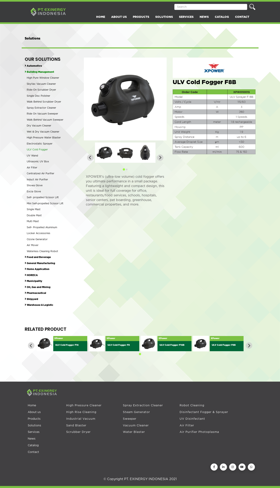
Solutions (34, 425)
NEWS (204, 17)
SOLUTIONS (164, 17)
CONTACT (242, 17)
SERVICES (186, 17)
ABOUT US (119, 17)
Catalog (33, 445)
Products (34, 419)
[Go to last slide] (31, 345)
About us (34, 412)
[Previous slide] (90, 157)
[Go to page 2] (126, 169)
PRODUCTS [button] (141, 17)
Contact (33, 452)
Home (32, 405)
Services (33, 432)
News (31, 439)
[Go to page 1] (124, 169)
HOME (100, 17)
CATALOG (222, 17)
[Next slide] (160, 157)
